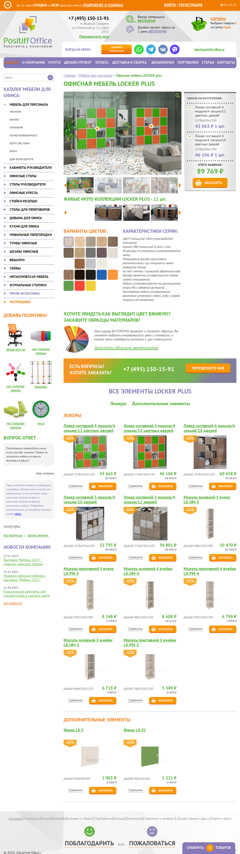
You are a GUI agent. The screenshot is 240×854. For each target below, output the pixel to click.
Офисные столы (23, 176)
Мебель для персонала (29, 104)
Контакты (226, 62)
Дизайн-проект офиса (193, 818)
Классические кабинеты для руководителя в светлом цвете (27, 593)
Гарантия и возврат (159, 818)
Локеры (118, 403)
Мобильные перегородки (31, 235)
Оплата (101, 62)
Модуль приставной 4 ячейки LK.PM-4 (210, 571)
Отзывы (120, 818)
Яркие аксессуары (25, 293)
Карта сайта (221, 818)
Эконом (15, 111)
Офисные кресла (24, 193)
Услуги (54, 62)
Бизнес (15, 119)
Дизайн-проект (78, 62)
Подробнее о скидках (103, 5)
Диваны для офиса (26, 218)
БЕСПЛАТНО (147, 21)
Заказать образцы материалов (126, 348)
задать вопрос (38, 535)
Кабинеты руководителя (31, 167)
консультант (116, 48)
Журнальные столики (28, 285)
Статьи (208, 62)
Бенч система (20, 143)
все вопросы (13, 535)
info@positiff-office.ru (209, 49)
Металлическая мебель (29, 277)
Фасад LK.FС (135, 730)
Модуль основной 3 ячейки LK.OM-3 (88, 642)
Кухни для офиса (24, 226)
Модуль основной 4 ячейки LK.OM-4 (148, 571)
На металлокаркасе (23, 135)
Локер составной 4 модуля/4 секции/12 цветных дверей (210, 111)
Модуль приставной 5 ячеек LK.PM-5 (89, 571)
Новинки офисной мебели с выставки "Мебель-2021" (25, 577)
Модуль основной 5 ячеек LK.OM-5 (207, 499)
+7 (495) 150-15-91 (88, 18)
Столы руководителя (28, 184)
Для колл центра (21, 159)
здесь (18, 513)
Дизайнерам (162, 62)
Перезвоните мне (94, 36)
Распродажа (20, 302)
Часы (41, 423)
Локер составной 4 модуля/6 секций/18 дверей (209, 428)
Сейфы (15, 268)
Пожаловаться (152, 843)
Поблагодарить (89, 843)
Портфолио (188, 62)
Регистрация (190, 5)
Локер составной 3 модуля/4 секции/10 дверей (89, 499)
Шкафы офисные (24, 251)
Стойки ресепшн (23, 201)
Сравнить (75, 486)
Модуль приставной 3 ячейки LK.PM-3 (150, 642)
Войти (170, 5)
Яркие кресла (15, 349)
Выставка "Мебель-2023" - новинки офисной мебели (23, 562)
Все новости (13, 603)
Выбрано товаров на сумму (223, 25)
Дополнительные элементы (161, 403)
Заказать (213, 182)
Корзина (218, 19)
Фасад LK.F (74, 730)
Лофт (13, 151)
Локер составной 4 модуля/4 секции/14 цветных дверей (210, 140)
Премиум (16, 127)
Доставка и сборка (129, 62)
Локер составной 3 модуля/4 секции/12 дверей (149, 499)
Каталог (12, 62)
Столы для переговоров (30, 209)
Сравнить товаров (209, 847)
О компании (33, 62)
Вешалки (17, 260)
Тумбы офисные (23, 243)
